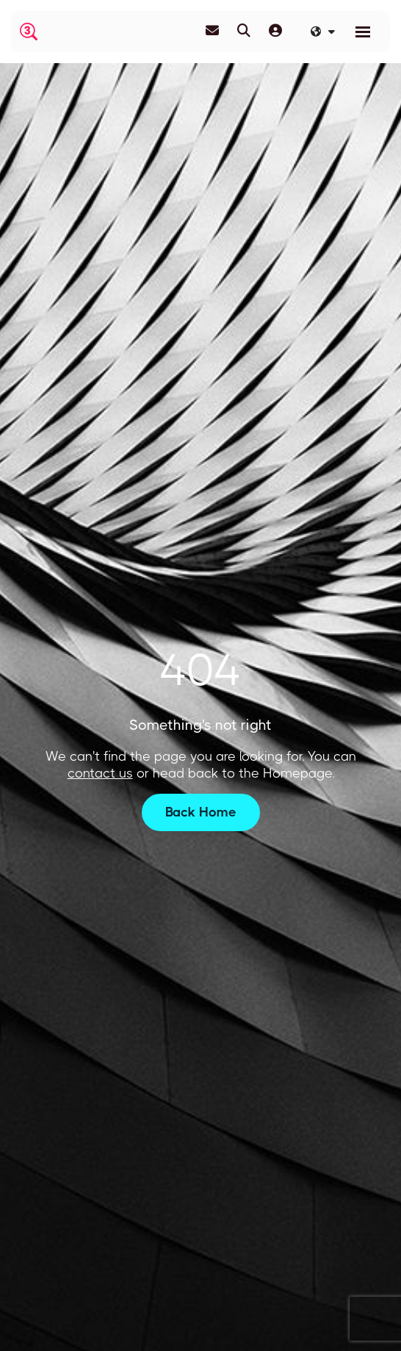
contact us (100, 773)
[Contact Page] (212, 30)
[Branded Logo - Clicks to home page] (28, 31)
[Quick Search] (243, 30)
